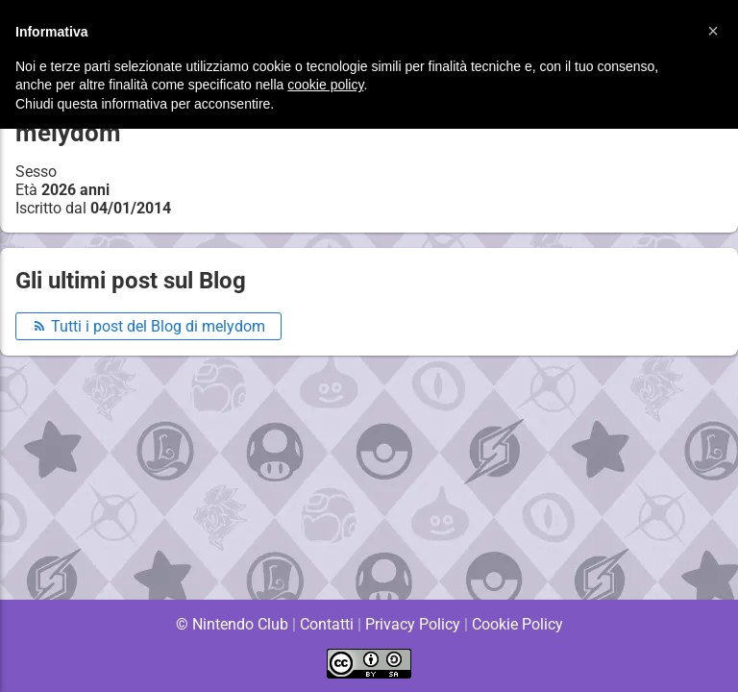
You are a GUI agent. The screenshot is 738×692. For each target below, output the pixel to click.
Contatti (326, 624)
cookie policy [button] (325, 84)
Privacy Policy (412, 624)
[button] (713, 30)
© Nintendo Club (231, 624)
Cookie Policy (517, 624)
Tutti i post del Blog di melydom (148, 326)
